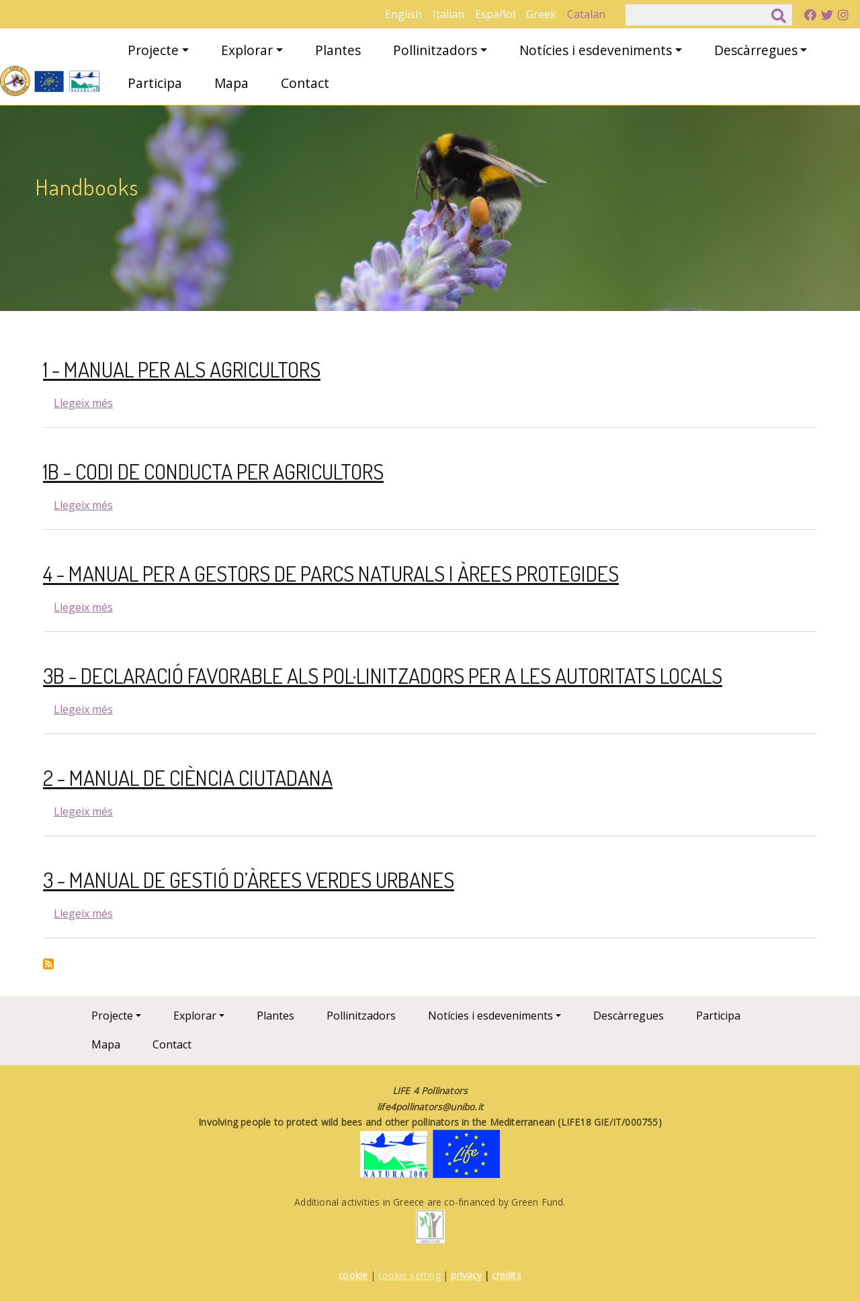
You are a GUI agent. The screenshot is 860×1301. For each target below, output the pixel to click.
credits (506, 1275)
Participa (155, 83)
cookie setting (409, 1275)
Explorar (247, 50)
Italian (448, 14)
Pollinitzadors (435, 50)
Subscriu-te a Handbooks (48, 963)
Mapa (231, 83)
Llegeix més (83, 403)
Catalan (586, 14)
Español (495, 14)
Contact (305, 83)
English (403, 14)
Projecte (153, 50)
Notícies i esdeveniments (595, 50)
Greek (541, 14)
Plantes (338, 50)
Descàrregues (756, 50)
